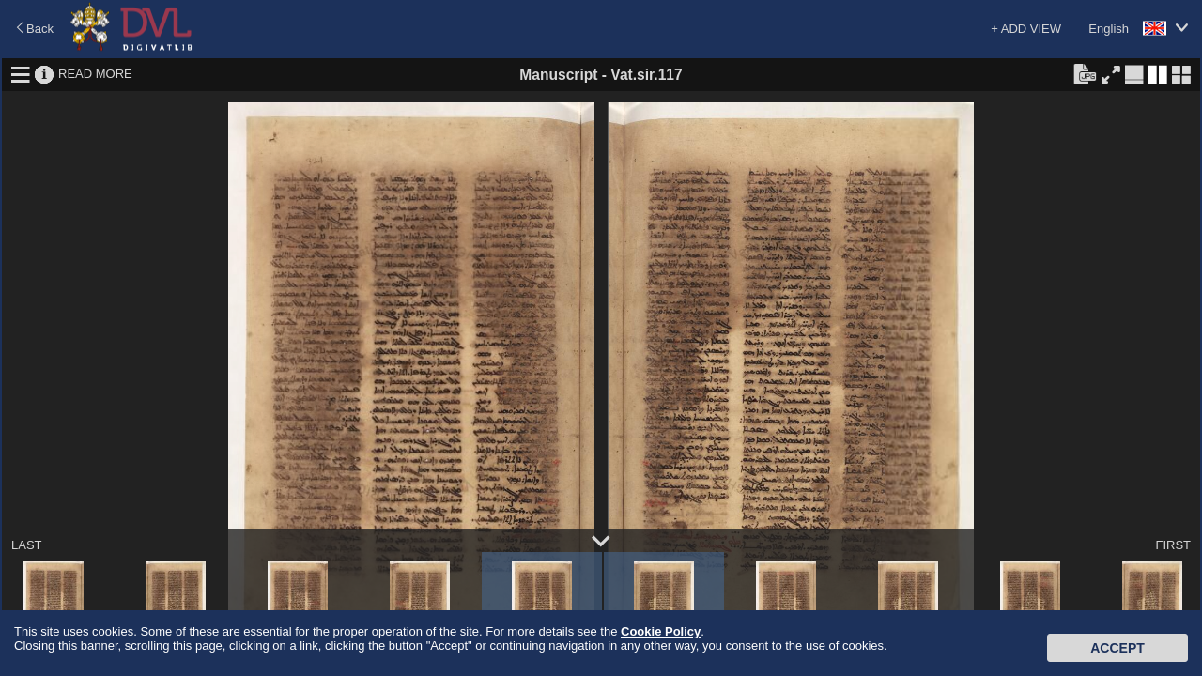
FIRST (1173, 545)
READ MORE (95, 74)
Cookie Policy (661, 631)
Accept (1117, 647)
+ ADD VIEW (1026, 29)
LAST (26, 545)
